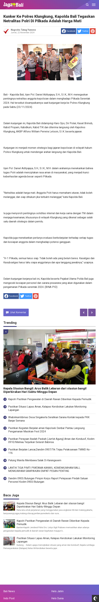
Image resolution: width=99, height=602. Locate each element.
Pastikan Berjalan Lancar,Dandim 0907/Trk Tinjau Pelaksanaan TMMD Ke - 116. (49, 451)
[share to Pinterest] (93, 31)
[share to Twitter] (83, 31)
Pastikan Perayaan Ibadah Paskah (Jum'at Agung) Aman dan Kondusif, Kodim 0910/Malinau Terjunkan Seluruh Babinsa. (51, 440)
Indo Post (9, 598)
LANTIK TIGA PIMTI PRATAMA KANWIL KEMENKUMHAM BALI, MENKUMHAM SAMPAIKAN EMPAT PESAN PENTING (44, 469)
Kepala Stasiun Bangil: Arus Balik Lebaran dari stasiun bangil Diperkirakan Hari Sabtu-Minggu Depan (44, 390)
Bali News (9, 591)
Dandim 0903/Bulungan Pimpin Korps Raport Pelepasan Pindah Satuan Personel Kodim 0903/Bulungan (48, 480)
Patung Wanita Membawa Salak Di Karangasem (34, 460)
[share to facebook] (68, 31)
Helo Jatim (57, 591)
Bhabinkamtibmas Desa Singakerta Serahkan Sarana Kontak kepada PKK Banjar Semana (48, 419)
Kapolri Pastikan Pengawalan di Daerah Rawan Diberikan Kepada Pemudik (49, 399)
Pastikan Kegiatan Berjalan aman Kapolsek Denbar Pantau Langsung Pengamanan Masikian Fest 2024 (46, 430)
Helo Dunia (57, 598)
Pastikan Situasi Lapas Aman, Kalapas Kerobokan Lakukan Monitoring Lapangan (47, 408)
